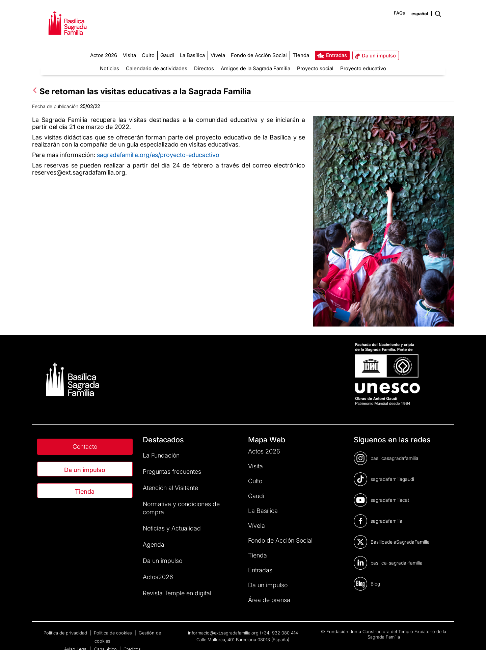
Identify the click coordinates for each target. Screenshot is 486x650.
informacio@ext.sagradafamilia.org (223, 632)
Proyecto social (315, 68)
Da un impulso (84, 469)
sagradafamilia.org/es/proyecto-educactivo (158, 154)
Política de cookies (113, 632)
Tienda (84, 491)
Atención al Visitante (170, 487)
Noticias (109, 68)
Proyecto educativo (363, 68)
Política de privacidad (66, 632)
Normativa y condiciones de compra (181, 508)
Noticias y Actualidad (172, 528)
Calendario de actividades (156, 68)
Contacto (85, 446)
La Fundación (161, 455)
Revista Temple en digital (177, 593)
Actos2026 (158, 576)
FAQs (399, 13)
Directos (204, 68)
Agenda (153, 544)
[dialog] (473, 636)
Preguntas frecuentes (172, 471)
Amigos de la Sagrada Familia (255, 68)
